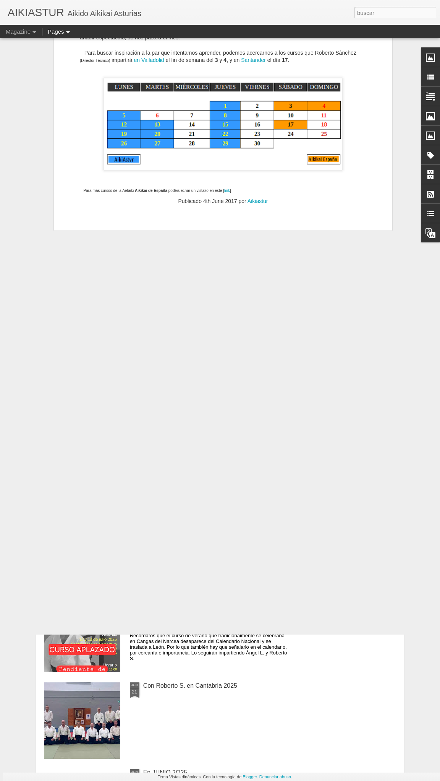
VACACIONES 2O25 (171, 512)
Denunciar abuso (275, 777)
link (227, 40)
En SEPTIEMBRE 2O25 (176, 425)
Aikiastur (257, 51)
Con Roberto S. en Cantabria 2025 (190, 685)
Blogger (250, 777)
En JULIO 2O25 (164, 599)
